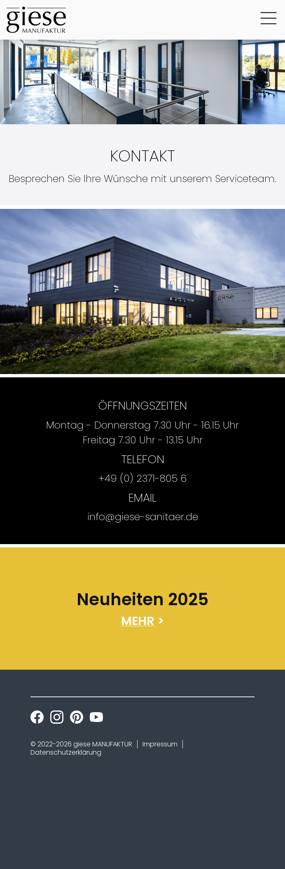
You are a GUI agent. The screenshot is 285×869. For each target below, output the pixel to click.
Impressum (160, 744)
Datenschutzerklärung (65, 752)
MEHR (137, 621)
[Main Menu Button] (268, 20)
